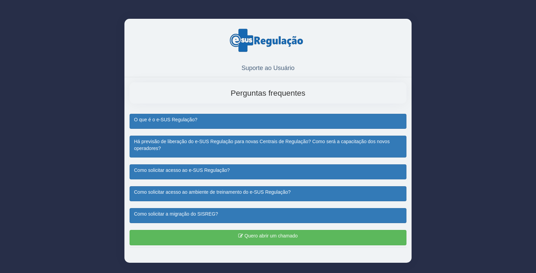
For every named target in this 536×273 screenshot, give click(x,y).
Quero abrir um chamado (268, 235)
